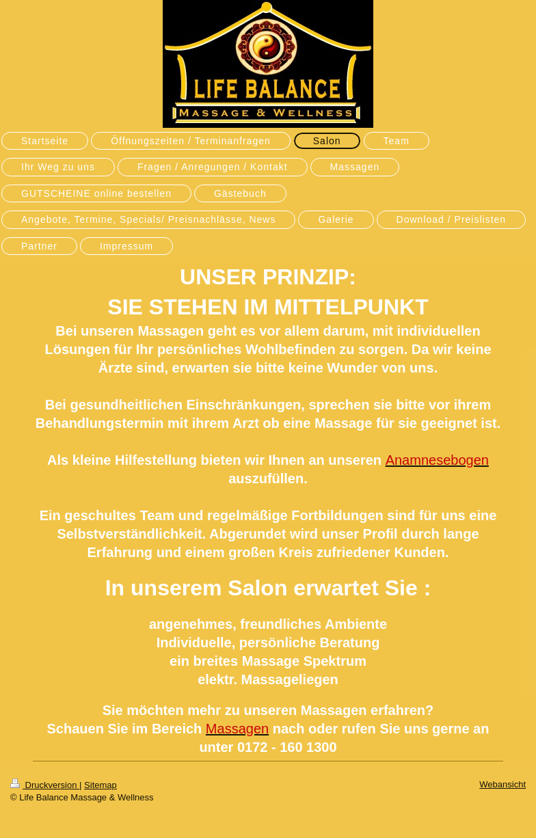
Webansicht (502, 784)
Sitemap (100, 785)
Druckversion (44, 785)
